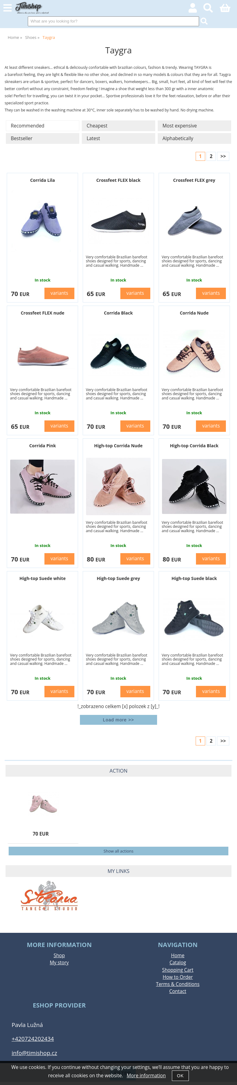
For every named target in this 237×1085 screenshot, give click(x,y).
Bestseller (21, 138)
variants (59, 293)
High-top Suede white (42, 578)
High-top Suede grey (118, 578)
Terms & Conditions (177, 984)
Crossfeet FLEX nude (42, 313)
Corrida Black (118, 313)
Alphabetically (178, 138)
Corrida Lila (42, 180)
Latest (93, 138)
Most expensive (180, 126)
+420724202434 (33, 1038)
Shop (59, 955)
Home (177, 955)
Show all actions (119, 851)
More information (146, 1075)
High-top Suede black (194, 578)
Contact (177, 991)
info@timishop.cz (34, 1053)
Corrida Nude (194, 313)
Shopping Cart (177, 970)
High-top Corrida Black (194, 446)
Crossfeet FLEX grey (194, 180)
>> (223, 156)
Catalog (177, 962)
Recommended (27, 126)
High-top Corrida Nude (118, 446)
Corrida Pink (42, 446)
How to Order (178, 977)
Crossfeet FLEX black (118, 180)
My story (59, 962)
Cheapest (97, 126)
